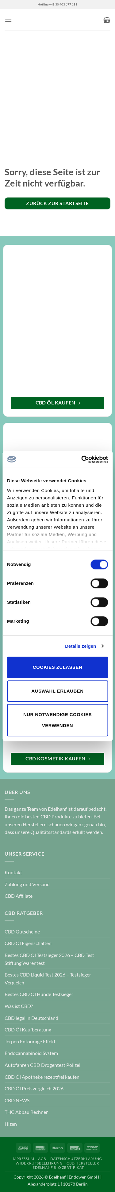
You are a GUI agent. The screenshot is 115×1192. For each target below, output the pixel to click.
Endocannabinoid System (31, 1053)
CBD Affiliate (19, 896)
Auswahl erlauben (57, 691)
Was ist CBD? (19, 1006)
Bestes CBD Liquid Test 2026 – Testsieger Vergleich (48, 978)
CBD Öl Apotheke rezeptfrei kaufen (42, 1077)
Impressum (22, 1158)
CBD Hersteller (83, 1163)
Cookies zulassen (57, 667)
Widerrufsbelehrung (39, 1163)
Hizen (11, 1124)
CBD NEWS (17, 1100)
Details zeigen (80, 646)
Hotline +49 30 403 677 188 (57, 4)
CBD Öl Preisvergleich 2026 (34, 1088)
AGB (42, 1158)
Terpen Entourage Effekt (30, 1041)
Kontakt (13, 872)
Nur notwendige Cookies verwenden (57, 720)
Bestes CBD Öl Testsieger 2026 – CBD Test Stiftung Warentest (49, 959)
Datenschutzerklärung (76, 1158)
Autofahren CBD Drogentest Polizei (42, 1065)
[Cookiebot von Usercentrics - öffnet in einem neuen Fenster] (82, 459)
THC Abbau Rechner (26, 1112)
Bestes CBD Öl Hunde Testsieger (39, 994)
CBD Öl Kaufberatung (28, 1029)
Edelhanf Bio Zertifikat (58, 1167)
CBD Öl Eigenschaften (28, 943)
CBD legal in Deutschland (31, 1018)
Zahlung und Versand (27, 884)
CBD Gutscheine (22, 931)
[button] (8, 19)
